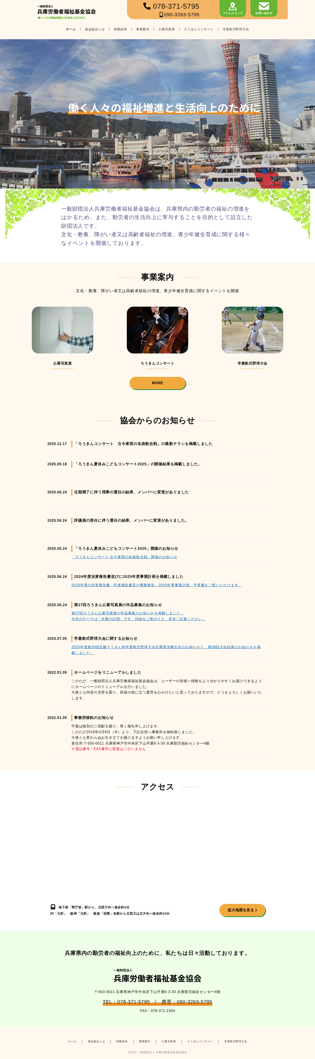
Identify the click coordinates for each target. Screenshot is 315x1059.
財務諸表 (120, 29)
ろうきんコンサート (199, 29)
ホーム (71, 29)
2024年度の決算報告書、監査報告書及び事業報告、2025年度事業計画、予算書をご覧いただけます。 (156, 585)
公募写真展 (166, 29)
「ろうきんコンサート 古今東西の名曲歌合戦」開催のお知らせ (124, 557)
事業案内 (142, 29)
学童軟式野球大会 (236, 29)
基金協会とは (95, 29)
